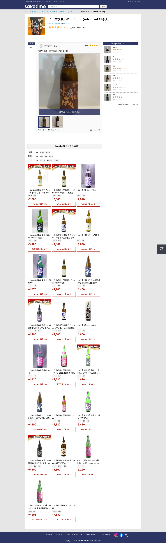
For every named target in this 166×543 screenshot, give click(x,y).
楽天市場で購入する (39, 249)
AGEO (115, 47)
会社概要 (49, 535)
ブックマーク (53, 130)
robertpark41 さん (50, 46)
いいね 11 (42, 130)
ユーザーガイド (91, 535)
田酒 (114, 94)
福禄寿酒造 (58, 23)
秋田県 (51, 23)
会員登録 (137, 1)
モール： (31, 160)
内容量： (31, 152)
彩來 (114, 66)
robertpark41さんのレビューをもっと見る (128, 104)
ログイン (130, 1)
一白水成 (66, 23)
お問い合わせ (105, 535)
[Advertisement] (120, 122)
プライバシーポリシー (74, 535)
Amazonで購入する (88, 249)
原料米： (31, 156)
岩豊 (114, 75)
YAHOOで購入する (40, 204)
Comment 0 (95, 130)
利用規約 (59, 535)
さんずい (115, 85)
